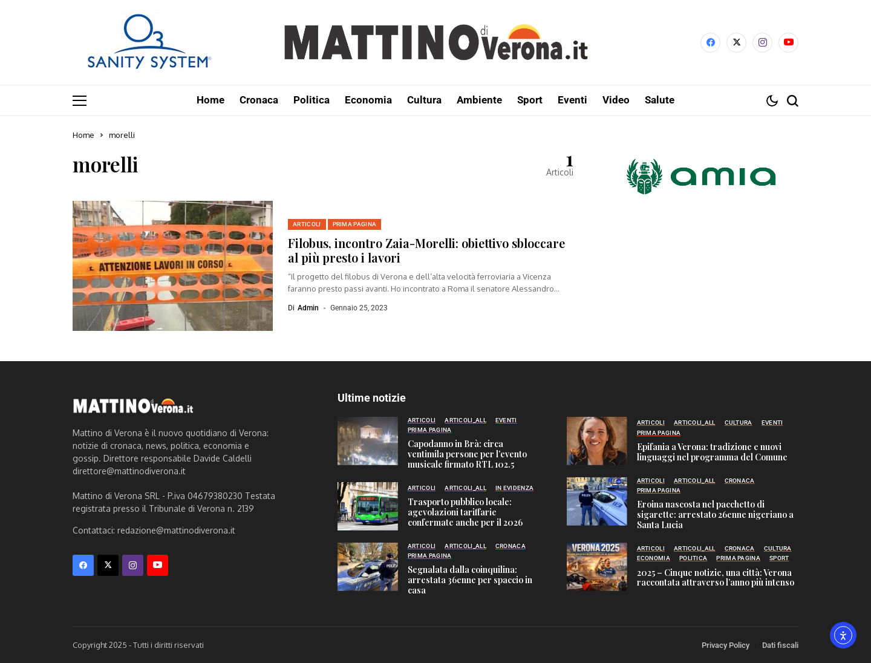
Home (83, 134)
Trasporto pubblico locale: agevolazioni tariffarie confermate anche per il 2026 (465, 511)
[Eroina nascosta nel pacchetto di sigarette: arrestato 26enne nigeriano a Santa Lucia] (597, 501)
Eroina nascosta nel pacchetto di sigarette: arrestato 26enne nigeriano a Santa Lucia (715, 514)
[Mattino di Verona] (435, 42)
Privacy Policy (725, 644)
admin (308, 307)
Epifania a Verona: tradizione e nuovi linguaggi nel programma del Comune (712, 451)
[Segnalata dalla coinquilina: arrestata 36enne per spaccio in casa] (368, 566)
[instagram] (762, 43)
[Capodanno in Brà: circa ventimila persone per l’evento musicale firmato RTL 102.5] (368, 440)
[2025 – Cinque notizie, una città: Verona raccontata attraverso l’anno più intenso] (597, 566)
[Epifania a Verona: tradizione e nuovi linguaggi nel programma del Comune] (597, 440)
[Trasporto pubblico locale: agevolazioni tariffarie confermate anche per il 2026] (368, 506)
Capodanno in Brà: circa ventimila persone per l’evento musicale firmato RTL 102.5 (467, 453)
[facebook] (710, 43)
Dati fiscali (780, 644)
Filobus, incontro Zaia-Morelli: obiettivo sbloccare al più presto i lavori (426, 249)
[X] (736, 43)
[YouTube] (788, 43)
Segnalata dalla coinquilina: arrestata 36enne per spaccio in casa (470, 579)
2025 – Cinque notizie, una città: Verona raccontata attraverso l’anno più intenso (715, 577)
